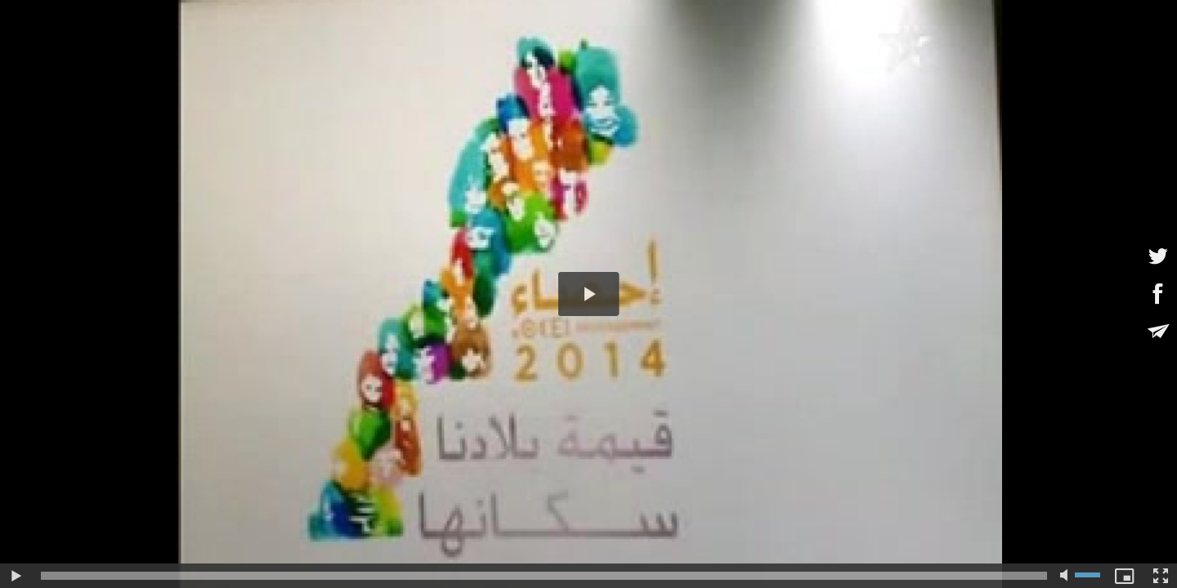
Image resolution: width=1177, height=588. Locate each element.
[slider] (544, 576)
